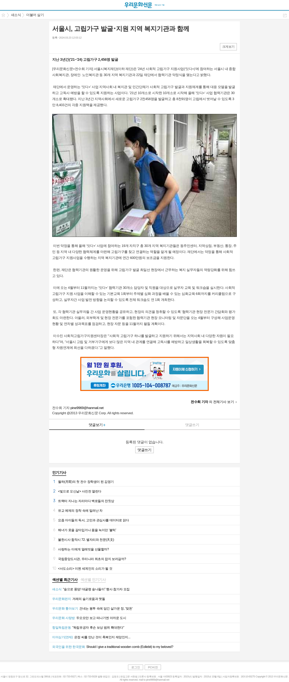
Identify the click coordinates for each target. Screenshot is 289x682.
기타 (79, 46)
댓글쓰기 (192, 425)
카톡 (71, 46)
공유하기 (285, 15)
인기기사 (59, 473)
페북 (55, 46)
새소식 (16, 15)
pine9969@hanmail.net (87, 408)
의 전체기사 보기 (212, 402)
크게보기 (228, 46)
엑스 (63, 46)
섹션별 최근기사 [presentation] (65, 580)
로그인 (135, 667)
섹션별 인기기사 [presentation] (93, 580)
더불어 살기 (35, 15)
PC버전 (153, 667)
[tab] (65, 580)
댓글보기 (97, 425)
